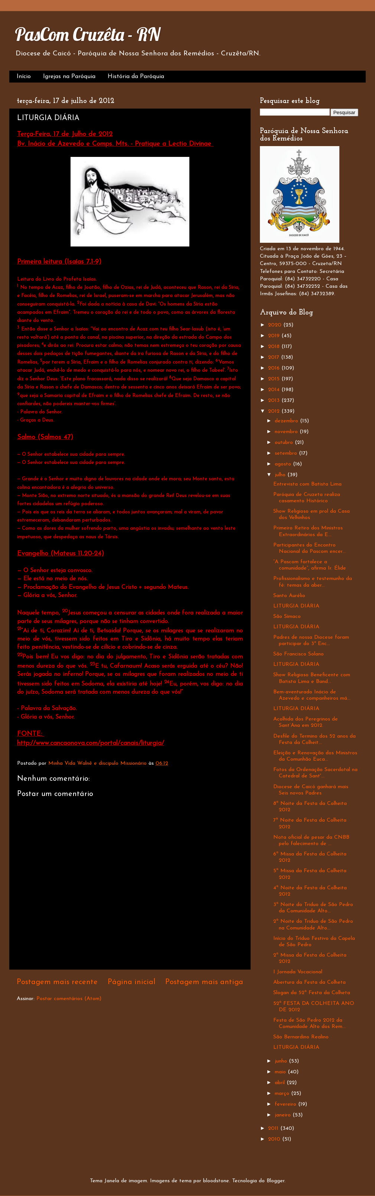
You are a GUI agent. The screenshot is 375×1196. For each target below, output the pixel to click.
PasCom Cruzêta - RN (87, 34)
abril (281, 1083)
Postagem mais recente (57, 982)
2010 (275, 1139)
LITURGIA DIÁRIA (296, 606)
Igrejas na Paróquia (69, 77)
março (283, 1093)
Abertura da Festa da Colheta (309, 982)
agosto (284, 464)
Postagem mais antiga (204, 982)
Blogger (275, 1181)
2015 (274, 379)
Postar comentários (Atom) (68, 999)
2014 (274, 390)
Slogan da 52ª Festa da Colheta (311, 993)
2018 (274, 346)
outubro (285, 442)
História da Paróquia (136, 77)
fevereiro (286, 1104)
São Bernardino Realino (301, 1037)
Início (24, 77)
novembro (287, 432)
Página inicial (132, 982)
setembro (287, 453)
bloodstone (216, 1181)
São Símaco (287, 616)
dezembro (287, 421)
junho (282, 1061)
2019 (274, 336)
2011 (274, 1128)
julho (281, 475)
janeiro (284, 1115)
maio (281, 1072)
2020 (275, 325)
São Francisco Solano (298, 654)
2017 (274, 357)
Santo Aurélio (289, 596)
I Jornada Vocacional (297, 972)
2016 (274, 368)
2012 (274, 411)
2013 (274, 400)
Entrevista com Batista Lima (307, 484)
